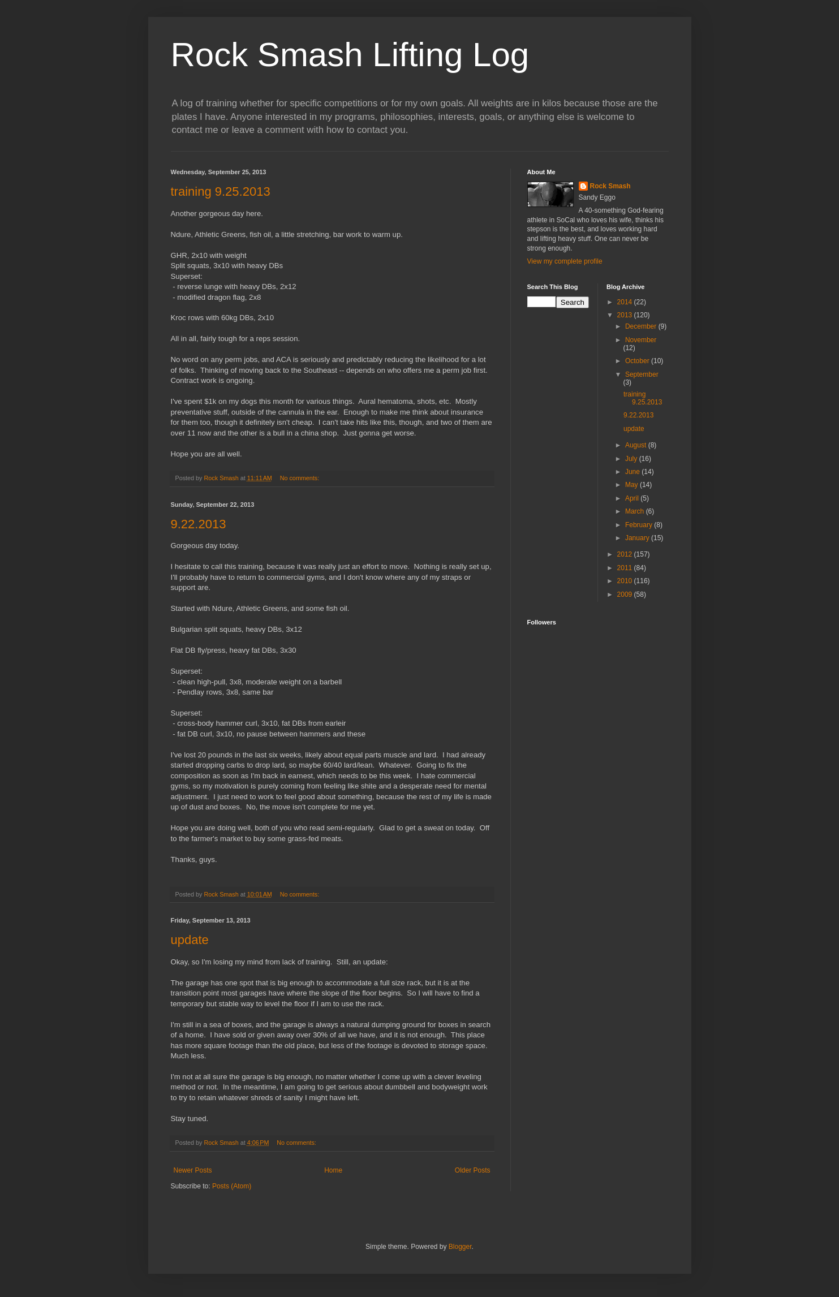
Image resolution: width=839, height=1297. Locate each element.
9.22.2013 (198, 524)
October (638, 361)
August (636, 445)
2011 (625, 568)
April (632, 498)
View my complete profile (565, 261)
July (632, 459)
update (190, 940)
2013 (625, 315)
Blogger (460, 1247)
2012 (625, 554)
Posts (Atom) (231, 1186)
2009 (625, 594)
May (632, 485)
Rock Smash (610, 186)
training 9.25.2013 (220, 191)
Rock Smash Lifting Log (350, 55)
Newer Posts (193, 1170)
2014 (625, 302)
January (638, 538)
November (640, 340)
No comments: (300, 478)
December (642, 326)
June (633, 472)
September (642, 374)
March (635, 511)
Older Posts (473, 1170)
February (639, 525)
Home (333, 1170)
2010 (625, 581)
